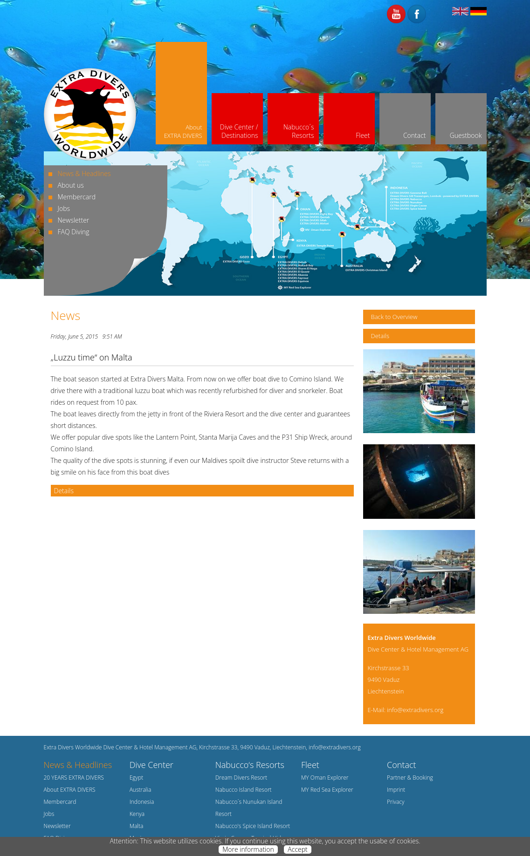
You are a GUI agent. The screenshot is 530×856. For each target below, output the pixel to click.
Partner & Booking (410, 777)
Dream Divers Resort (241, 777)
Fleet (310, 764)
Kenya (137, 814)
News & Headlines (84, 173)
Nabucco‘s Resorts (249, 764)
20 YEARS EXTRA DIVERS (74, 777)
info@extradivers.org (415, 710)
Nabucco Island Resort (243, 790)
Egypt (137, 777)
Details (64, 490)
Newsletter (73, 220)
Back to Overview (394, 317)
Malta (137, 826)
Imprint (396, 790)
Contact (401, 764)
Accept (297, 849)
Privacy (395, 802)
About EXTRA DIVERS (70, 790)
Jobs (64, 208)
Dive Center (151, 764)
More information (248, 849)
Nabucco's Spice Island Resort (252, 826)
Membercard (77, 196)
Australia (140, 790)
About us (71, 185)
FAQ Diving (73, 231)
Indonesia (142, 802)
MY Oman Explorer (325, 777)
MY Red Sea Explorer (327, 790)
